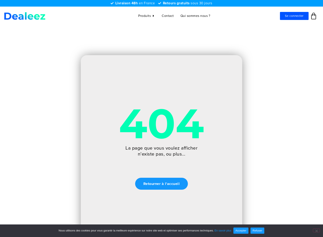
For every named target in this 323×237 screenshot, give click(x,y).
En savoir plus (222, 230)
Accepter (240, 230)
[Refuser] (316, 230)
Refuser (257, 230)
